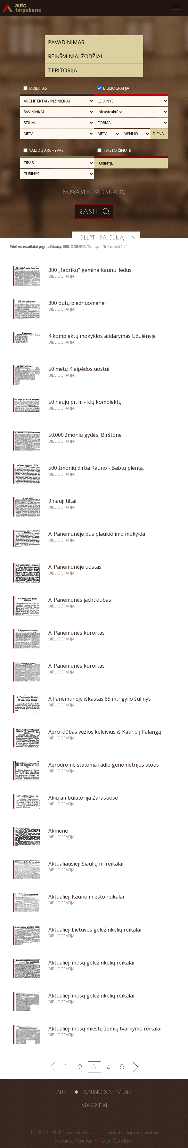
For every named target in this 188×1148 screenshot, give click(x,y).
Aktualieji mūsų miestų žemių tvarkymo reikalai (104, 1028)
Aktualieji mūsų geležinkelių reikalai (91, 962)
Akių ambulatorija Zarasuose (83, 797)
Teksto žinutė (117, 150)
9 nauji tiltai (62, 500)
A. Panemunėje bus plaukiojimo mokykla (96, 533)
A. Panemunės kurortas (76, 632)
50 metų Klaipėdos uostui (78, 368)
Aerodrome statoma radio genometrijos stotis (103, 764)
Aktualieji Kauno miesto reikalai (86, 896)
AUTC (62, 1092)
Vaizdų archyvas (46, 150)
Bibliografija (116, 88)
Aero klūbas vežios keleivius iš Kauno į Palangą (104, 731)
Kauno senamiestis (108, 1092)
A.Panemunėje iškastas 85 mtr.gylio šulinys (99, 698)
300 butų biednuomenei (77, 302)
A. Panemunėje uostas (75, 566)
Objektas (38, 88)
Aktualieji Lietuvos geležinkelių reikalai (94, 929)
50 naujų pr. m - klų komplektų (85, 401)
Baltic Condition (117, 1141)
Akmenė (58, 830)
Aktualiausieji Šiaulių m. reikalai (85, 863)
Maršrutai (94, 1105)
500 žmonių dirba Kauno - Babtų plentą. (96, 467)
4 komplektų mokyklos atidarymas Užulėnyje (102, 335)
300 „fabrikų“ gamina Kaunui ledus (90, 269)
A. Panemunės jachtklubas (79, 599)
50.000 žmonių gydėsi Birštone (85, 434)
